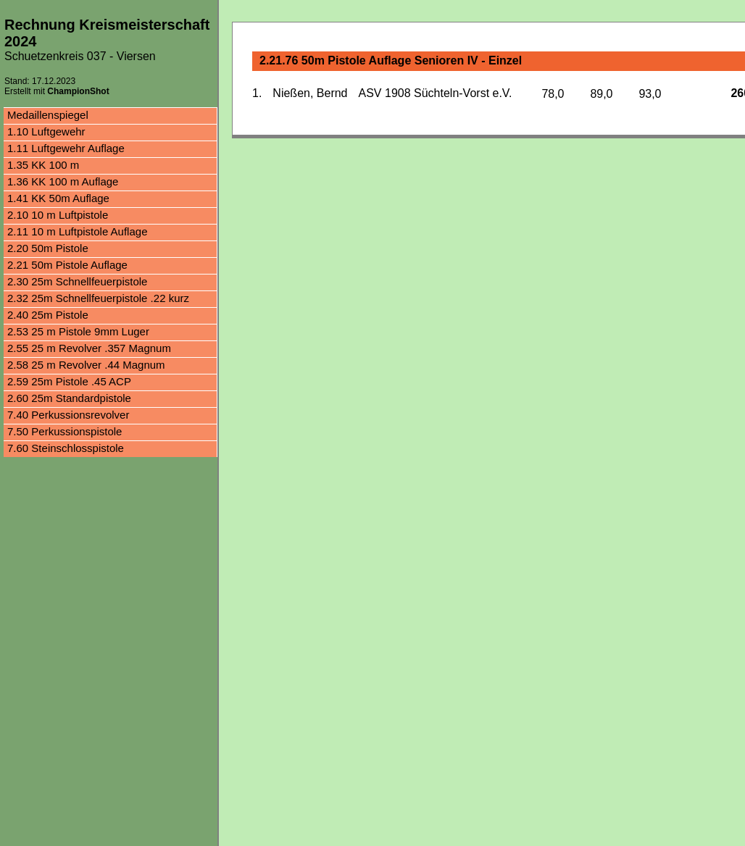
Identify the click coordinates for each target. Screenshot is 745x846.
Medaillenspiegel (47, 115)
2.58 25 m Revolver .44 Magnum (86, 365)
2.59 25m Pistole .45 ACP (69, 381)
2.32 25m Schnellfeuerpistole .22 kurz (98, 298)
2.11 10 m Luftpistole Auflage (77, 231)
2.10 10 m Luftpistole (57, 215)
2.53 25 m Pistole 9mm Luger (78, 331)
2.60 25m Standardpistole (69, 398)
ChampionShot (78, 91)
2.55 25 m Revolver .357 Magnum (89, 348)
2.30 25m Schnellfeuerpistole (77, 281)
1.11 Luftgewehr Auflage (66, 148)
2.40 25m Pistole (47, 315)
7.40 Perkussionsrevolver (68, 415)
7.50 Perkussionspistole (64, 431)
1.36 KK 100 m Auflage (62, 181)
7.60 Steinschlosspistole (65, 448)
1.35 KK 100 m (43, 165)
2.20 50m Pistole (47, 248)
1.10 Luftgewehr (46, 131)
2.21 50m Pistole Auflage (67, 265)
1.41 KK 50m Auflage (58, 198)
